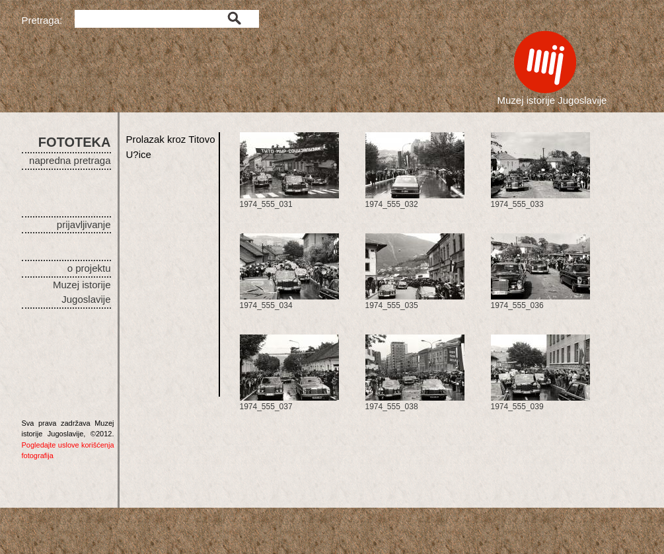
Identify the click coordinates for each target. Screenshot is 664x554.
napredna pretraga (69, 160)
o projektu (89, 268)
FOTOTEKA (74, 142)
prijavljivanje (84, 224)
